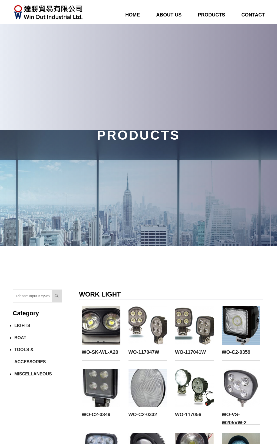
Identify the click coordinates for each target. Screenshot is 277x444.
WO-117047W (143, 352)
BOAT (20, 337)
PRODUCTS (211, 15)
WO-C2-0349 (96, 414)
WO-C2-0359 (236, 352)
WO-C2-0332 (142, 414)
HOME (132, 15)
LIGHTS (22, 325)
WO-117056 (188, 414)
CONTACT (253, 15)
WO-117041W (190, 352)
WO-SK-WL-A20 (100, 352)
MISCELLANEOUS (33, 374)
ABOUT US (169, 15)
